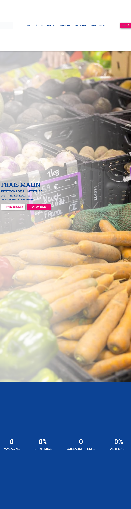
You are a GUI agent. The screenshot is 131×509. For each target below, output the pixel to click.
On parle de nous (64, 25)
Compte (93, 25)
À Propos (39, 25)
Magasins (50, 25)
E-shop (29, 25)
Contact (102, 25)
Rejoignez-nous (80, 25)
